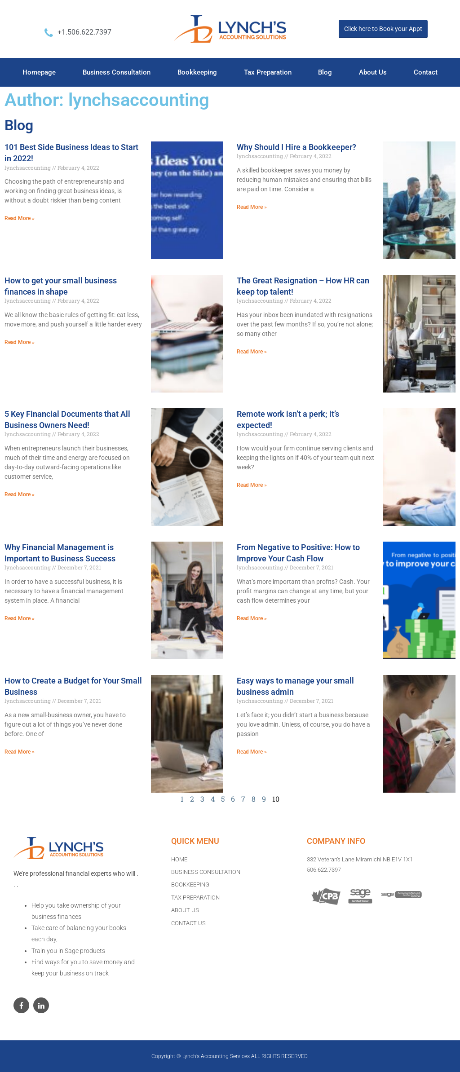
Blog (325, 72)
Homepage (39, 72)
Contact (426, 72)
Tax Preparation (268, 72)
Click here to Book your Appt (383, 28)
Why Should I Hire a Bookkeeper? (296, 147)
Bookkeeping (197, 72)
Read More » (19, 218)
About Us (373, 72)
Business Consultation (116, 72)
